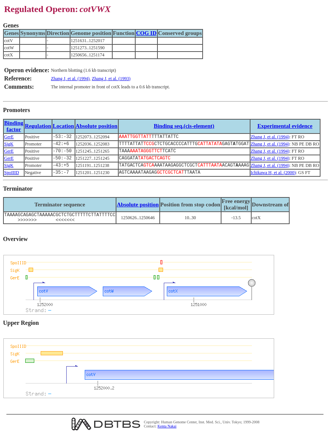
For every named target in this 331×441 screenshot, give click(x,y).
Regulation (38, 126)
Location (63, 126)
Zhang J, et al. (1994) (70, 78)
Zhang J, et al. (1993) (111, 78)
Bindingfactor (13, 126)
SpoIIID (11, 176)
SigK (9, 145)
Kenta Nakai (166, 433)
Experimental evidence (284, 126)
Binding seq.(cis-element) (184, 126)
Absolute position (96, 126)
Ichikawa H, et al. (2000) (273, 176)
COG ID (146, 33)
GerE (9, 137)
